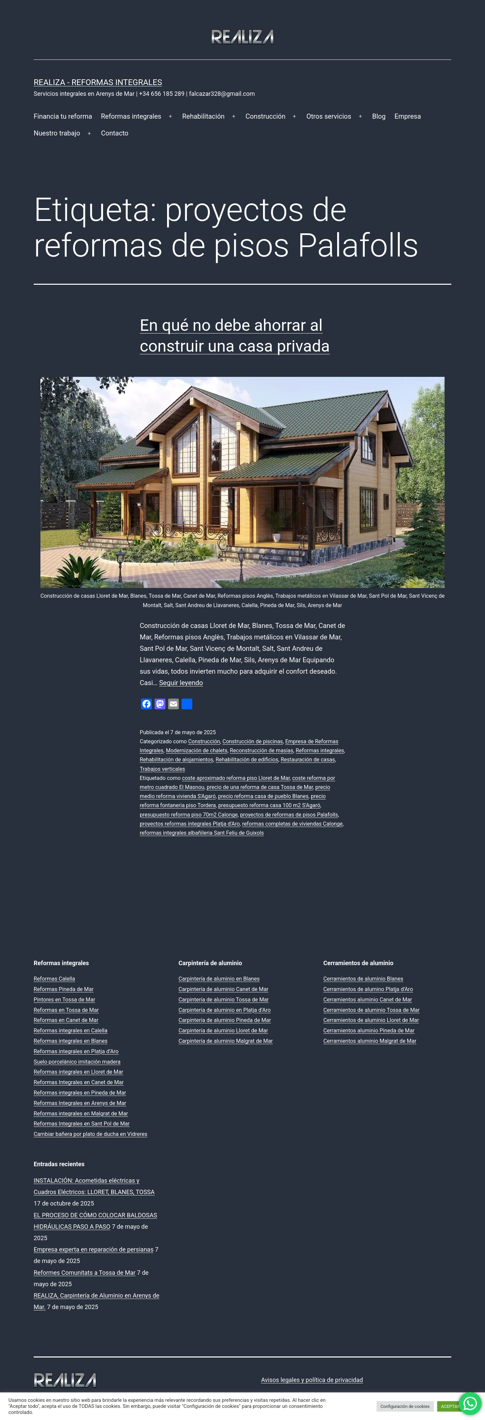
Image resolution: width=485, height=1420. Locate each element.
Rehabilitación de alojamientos (176, 759)
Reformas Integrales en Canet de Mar (79, 1082)
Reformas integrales (131, 116)
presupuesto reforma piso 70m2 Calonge (189, 815)
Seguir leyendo (181, 683)
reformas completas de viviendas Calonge (292, 824)
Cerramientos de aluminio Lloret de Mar (371, 1020)
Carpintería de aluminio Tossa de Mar (224, 999)
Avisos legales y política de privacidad (312, 1379)
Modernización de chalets (196, 750)
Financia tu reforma (63, 116)
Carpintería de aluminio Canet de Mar (223, 989)
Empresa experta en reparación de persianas (94, 1249)
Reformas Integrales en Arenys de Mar (80, 1103)
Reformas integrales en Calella (70, 1030)
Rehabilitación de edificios (247, 759)
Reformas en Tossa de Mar (66, 1010)
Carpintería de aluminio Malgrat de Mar (226, 1041)
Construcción (265, 116)
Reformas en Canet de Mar (66, 1020)
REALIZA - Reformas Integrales (98, 82)
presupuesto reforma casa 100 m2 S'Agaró (269, 805)
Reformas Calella (54, 979)
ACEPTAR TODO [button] (457, 1406)
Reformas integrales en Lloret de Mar (78, 1072)
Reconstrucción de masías (261, 750)
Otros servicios (328, 116)
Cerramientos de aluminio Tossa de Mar (371, 1010)
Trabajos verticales (162, 769)
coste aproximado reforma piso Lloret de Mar (236, 778)
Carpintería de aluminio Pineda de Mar (225, 1020)
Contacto (114, 133)
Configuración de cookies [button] (405, 1406)
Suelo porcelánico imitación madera (77, 1062)
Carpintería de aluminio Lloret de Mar (223, 1030)
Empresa (407, 116)
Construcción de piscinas (252, 741)
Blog (379, 116)
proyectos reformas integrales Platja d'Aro (190, 824)
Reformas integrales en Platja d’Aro (76, 1051)
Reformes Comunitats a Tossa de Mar (84, 1272)
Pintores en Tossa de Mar (64, 999)
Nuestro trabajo (57, 133)
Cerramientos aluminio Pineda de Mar (369, 1030)
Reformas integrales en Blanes (70, 1041)
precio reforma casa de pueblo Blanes (263, 796)
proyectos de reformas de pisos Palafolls (289, 815)
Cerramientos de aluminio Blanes (363, 979)
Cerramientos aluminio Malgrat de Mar (369, 1041)
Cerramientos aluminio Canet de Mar (367, 999)
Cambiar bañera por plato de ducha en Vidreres (90, 1134)
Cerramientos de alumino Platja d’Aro (368, 989)
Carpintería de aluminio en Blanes (219, 979)
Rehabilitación (203, 116)
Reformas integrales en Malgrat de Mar (81, 1113)
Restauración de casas (308, 759)
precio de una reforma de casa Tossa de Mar (260, 787)
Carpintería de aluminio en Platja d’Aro (225, 1010)
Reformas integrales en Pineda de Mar (80, 1093)
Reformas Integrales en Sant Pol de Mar (82, 1123)
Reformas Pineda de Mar (64, 989)
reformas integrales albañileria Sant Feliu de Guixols (202, 833)
